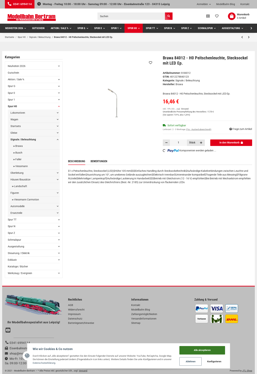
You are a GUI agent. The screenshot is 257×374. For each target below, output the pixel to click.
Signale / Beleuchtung (187, 80)
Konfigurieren (214, 361)
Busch (18, 152)
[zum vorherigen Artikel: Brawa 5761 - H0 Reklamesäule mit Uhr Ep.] (242, 37)
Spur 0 (11, 92)
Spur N (11, 226)
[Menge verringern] (166, 142)
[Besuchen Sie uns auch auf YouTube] (8, 330)
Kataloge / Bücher (18, 266)
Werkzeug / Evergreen (20, 273)
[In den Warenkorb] (231, 142)
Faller (18, 159)
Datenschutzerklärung (44, 363)
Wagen (14, 119)
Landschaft (20, 186)
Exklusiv (12, 259)
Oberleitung (16, 172)
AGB (70, 305)
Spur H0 (12, 106)
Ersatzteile (16, 212)
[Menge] (178, 142)
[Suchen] (131, 16)
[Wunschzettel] (216, 16)
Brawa (19, 146)
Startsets (15, 126)
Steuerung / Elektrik (19, 253)
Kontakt (244, 4)
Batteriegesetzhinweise (81, 322)
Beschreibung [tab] (76, 161)
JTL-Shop (247, 370)
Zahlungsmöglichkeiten (144, 314)
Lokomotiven (17, 112)
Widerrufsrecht (76, 309)
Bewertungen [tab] (99, 161)
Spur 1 (11, 99)
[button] (204, 4)
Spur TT (12, 219)
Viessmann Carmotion (26, 199)
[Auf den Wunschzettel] (150, 62)
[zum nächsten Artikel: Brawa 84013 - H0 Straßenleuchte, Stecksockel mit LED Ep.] (248, 37)
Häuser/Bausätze (20, 179)
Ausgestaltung (16, 246)
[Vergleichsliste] (208, 16)
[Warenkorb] (238, 16)
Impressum (74, 314)
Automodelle (17, 206)
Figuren (14, 192)
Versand (184, 109)
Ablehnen (190, 361)
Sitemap (135, 322)
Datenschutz (75, 318)
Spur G (11, 86)
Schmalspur (14, 239)
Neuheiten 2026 (16, 66)
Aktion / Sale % (16, 79)
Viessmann (21, 166)
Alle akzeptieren (202, 350)
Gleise (13, 132)
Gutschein (13, 72)
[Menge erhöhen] (201, 142)
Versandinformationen (143, 318)
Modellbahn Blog (225, 4)
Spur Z (11, 232)
